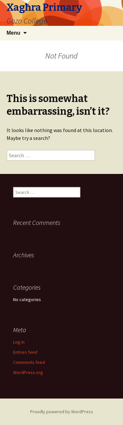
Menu (13, 33)
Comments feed (29, 362)
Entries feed (25, 352)
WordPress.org (28, 372)
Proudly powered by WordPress (61, 412)
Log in (19, 342)
